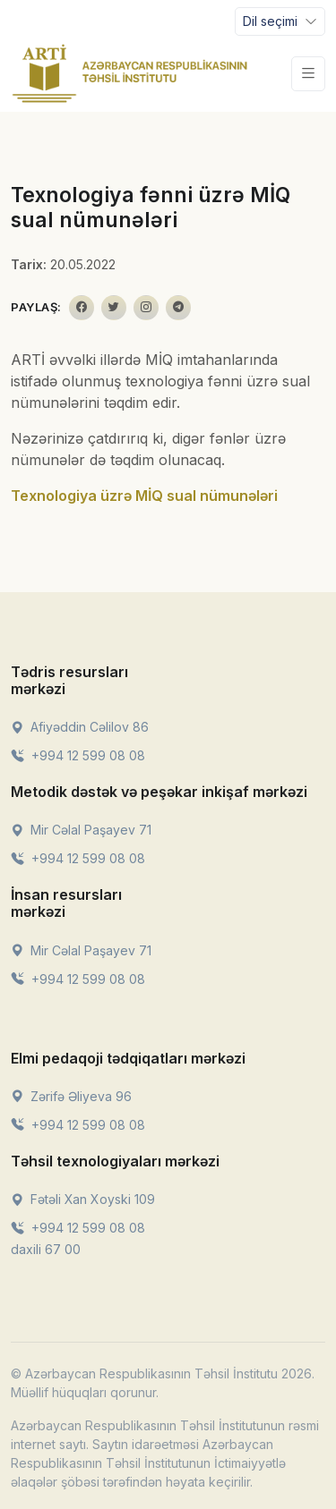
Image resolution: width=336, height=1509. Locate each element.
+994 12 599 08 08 (78, 755)
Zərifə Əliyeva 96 (71, 1096)
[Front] (130, 73)
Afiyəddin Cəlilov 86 (80, 726)
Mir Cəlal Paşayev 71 (81, 829)
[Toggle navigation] (280, 21)
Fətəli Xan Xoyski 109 (83, 1199)
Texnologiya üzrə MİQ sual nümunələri (144, 495)
